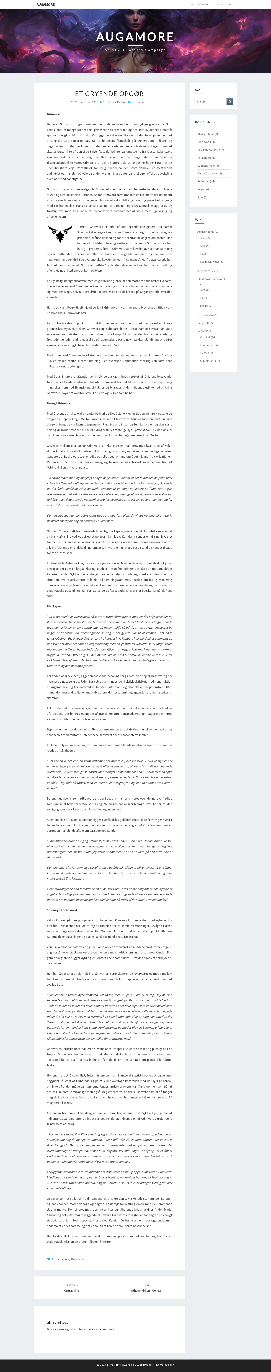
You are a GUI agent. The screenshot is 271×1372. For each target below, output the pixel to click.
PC (202, 254)
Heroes (204, 353)
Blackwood (204, 142)
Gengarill (203, 323)
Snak (200, 197)
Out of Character (207, 173)
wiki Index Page (199, 4)
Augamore (46, 4)
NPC (203, 246)
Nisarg (169, 1364)
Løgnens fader (206, 165)
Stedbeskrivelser (210, 261)
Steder (204, 305)
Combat (205, 337)
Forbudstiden (205, 315)
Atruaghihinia (60, 1259)
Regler (201, 189)
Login (231, 4)
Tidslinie (218, 4)
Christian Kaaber (115, 102)
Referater (77, 1259)
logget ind (71, 1329)
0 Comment (140, 102)
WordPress (144, 1364)
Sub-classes (207, 361)
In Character (205, 157)
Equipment (207, 345)
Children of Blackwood (211, 279)
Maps (203, 238)
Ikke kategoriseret (208, 150)
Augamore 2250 (206, 271)
